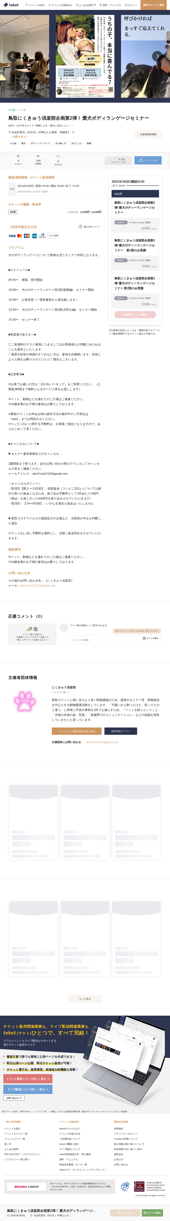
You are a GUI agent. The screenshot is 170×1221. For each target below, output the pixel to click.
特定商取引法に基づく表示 (128, 1149)
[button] (4, 1208)
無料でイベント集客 (153, 4)
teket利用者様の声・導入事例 (75, 1154)
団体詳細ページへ (120, 731)
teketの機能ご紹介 (69, 1144)
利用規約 (118, 1128)
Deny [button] (141, 1204)
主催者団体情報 (148, 134)
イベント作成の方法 (69, 1133)
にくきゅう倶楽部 (64, 687)
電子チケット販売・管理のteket (16, 1111)
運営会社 (118, 1154)
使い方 (7, 1144)
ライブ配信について (69, 1149)
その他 (11, 110)
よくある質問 (11, 1149)
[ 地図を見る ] (19, 136)
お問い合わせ (121, 1164)
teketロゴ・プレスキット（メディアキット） (83, 1169)
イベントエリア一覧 (14, 1138)
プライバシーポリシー (125, 1133)
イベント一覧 (40, 1111)
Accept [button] (158, 1204)
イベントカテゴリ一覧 (16, 1133)
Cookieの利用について (126, 1138)
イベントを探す (12, 1128)
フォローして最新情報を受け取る (76, 731)
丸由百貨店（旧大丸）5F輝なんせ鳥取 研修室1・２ (61, 1215)
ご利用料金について (69, 1138)
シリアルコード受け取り (17, 1159)
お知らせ (118, 1159)
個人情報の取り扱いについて (129, 1144)
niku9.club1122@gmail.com (38, 585)
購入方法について (92, 226)
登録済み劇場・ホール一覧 (73, 1164)
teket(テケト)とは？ (69, 1128)
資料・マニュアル (68, 1159)
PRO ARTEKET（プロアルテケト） (23, 1154)
